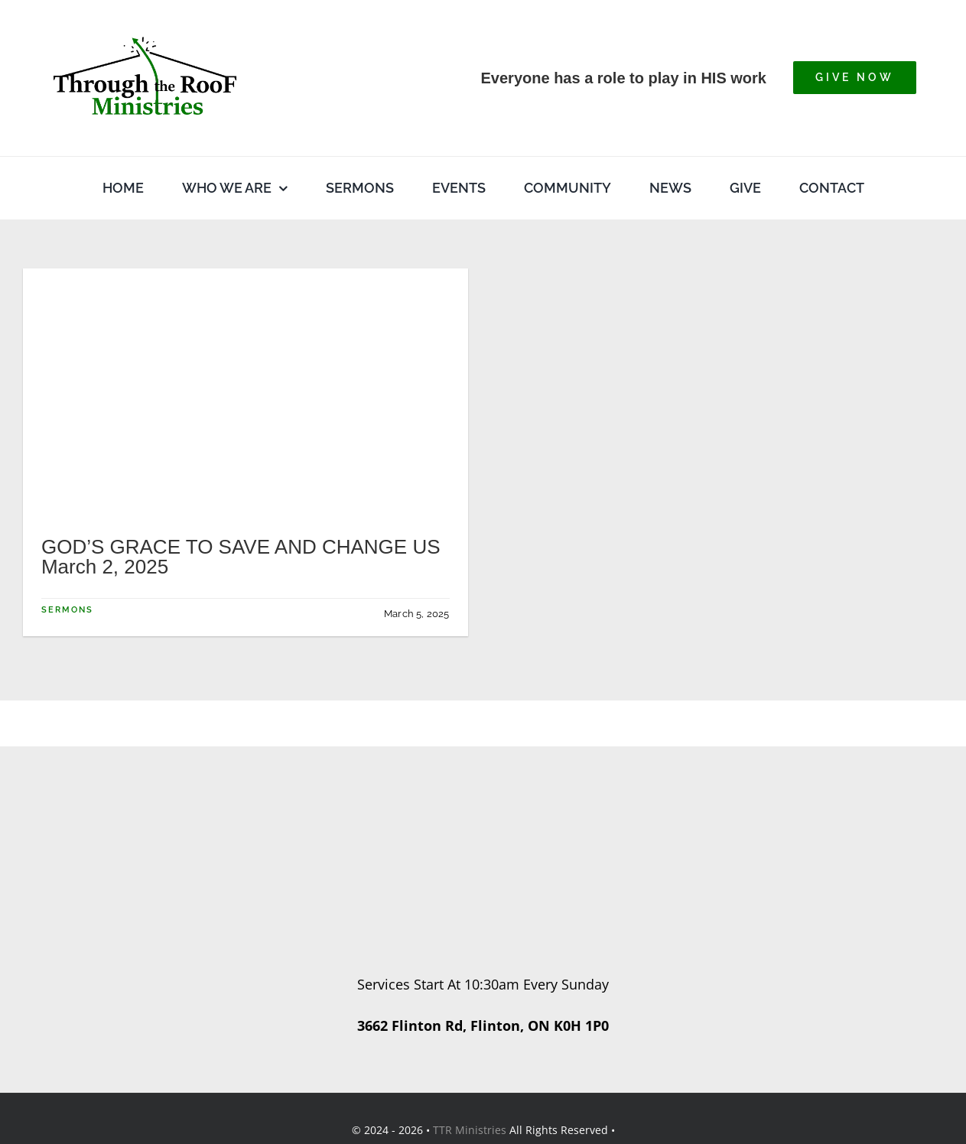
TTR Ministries (469, 1130)
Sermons (67, 610)
